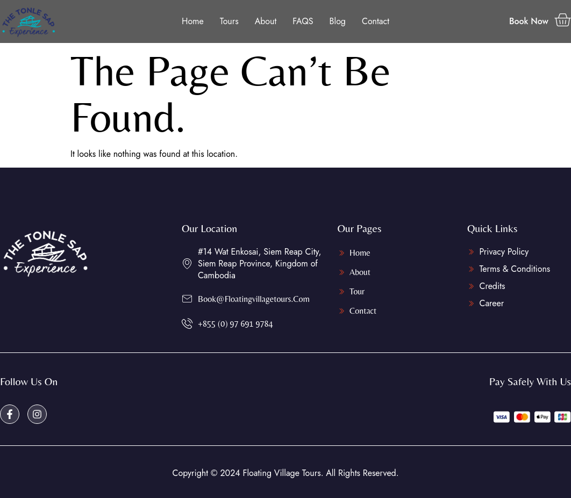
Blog (338, 21)
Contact (375, 21)
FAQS (302, 21)
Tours (229, 21)
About (266, 21)
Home (193, 21)
